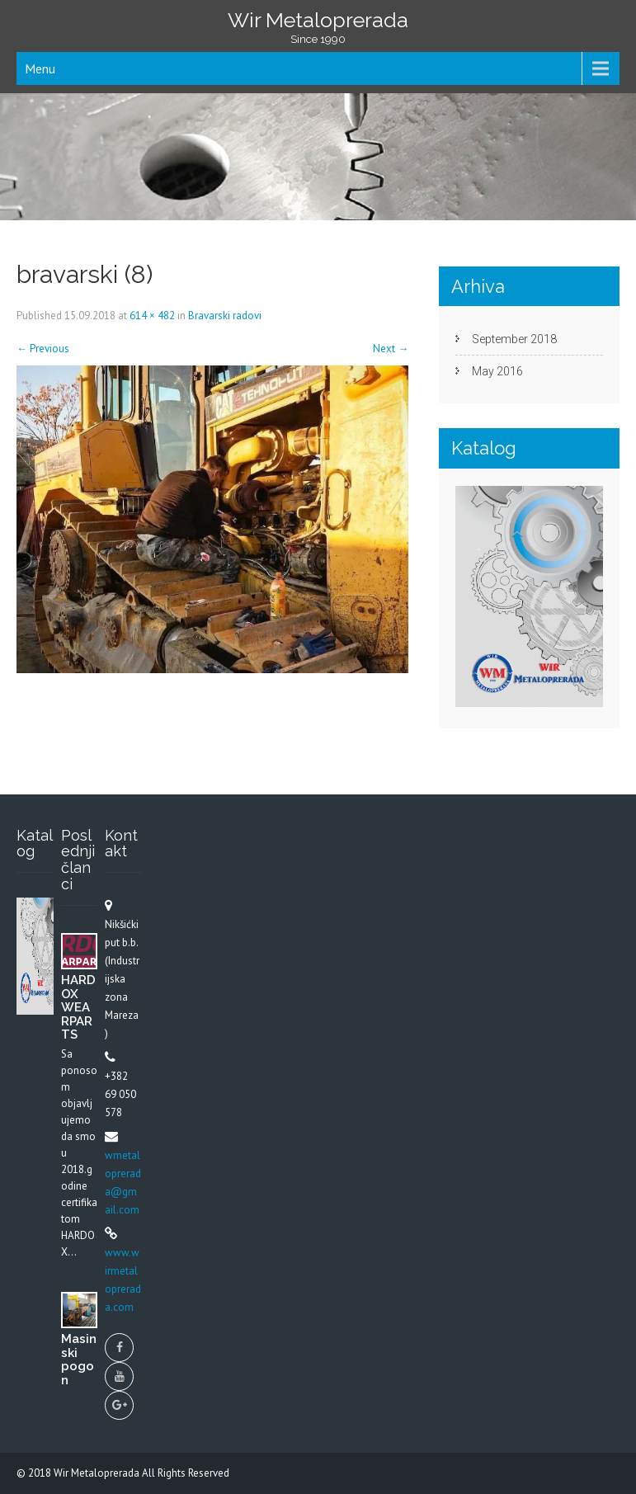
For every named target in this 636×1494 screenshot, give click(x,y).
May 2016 (497, 371)
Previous (42, 349)
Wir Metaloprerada (98, 1473)
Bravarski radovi (224, 316)
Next (390, 349)
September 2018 (514, 339)
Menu (40, 68)
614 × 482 (152, 316)
